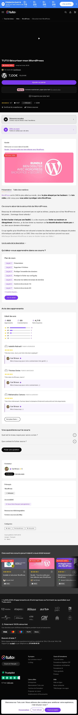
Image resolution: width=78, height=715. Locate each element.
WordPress (26, 19)
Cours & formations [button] (60, 656)
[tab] (7, 190)
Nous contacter (59, 685)
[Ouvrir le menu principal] (3, 12)
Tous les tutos (9, 19)
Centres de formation (35, 688)
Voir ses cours (19, 474)
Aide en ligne (58, 682)
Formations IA (58, 668)
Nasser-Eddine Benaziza (68, 580)
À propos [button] (31, 656)
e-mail (12, 643)
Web (17, 19)
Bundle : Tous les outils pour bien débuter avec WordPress (24, 149)
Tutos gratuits (58, 671)
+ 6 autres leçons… (11, 292)
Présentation (7, 190)
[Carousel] (39, 572)
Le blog (30, 662)
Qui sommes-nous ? (35, 659)
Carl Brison (17, 70)
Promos (56, 674)
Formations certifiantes (62, 665)
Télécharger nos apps (61, 688)
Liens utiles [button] (32, 679)
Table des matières (20, 190)
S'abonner (9, 474)
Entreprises (32, 682)
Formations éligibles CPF (62, 662)
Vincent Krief (10, 580)
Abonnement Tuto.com (36, 685)
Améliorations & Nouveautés (38, 694)
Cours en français (11, 664)
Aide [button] (55, 679)
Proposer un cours (34, 691)
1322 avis (10, 683)
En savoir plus (56, 89)
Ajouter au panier (39, 82)
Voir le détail (11, 297)
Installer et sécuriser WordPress (14, 575)
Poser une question (11, 450)
